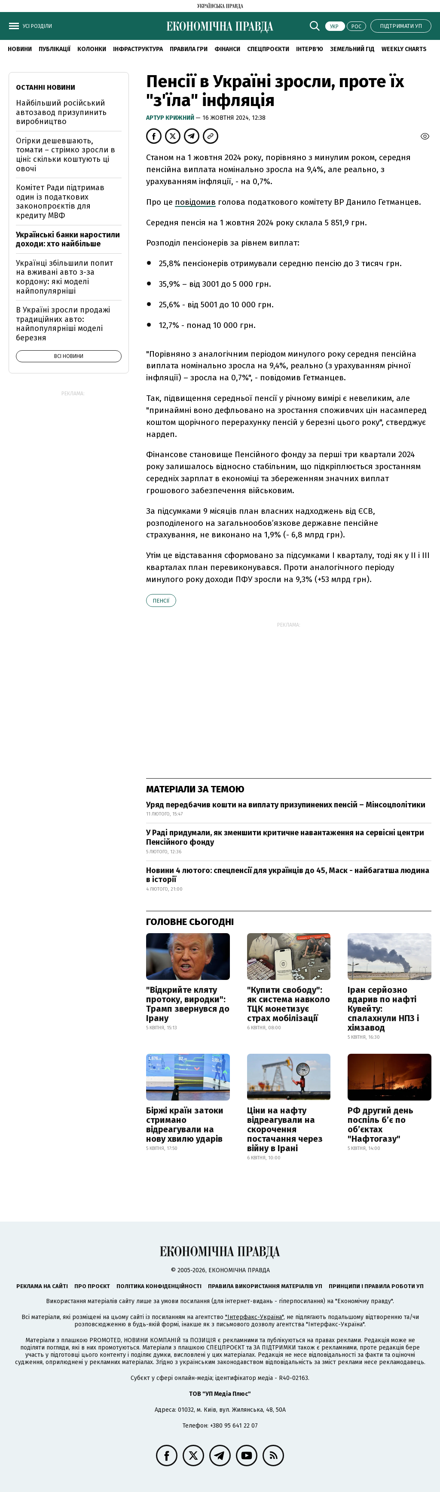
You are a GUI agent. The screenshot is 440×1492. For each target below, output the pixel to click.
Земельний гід (352, 49)
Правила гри (189, 49)
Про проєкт (92, 1286)
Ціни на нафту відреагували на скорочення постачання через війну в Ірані (285, 1129)
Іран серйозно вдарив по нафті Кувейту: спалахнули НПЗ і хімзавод (383, 1009)
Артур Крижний (171, 117)
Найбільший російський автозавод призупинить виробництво (61, 112)
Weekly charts (404, 49)
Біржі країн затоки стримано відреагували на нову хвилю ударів (184, 1124)
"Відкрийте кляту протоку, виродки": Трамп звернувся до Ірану (187, 1004)
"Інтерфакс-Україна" (254, 1317)
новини (20, 49)
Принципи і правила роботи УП (376, 1286)
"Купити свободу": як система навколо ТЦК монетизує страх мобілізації (288, 1004)
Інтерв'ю (309, 49)
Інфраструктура (138, 49)
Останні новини (45, 87)
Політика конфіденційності (159, 1286)
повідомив (195, 202)
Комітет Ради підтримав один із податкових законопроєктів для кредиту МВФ (60, 201)
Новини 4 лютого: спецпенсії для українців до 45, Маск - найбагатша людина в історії (287, 875)
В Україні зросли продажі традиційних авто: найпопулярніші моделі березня (63, 324)
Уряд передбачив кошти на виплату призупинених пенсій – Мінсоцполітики (285, 805)
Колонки (91, 49)
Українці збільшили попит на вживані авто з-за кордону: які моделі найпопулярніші (64, 277)
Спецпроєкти (268, 49)
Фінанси (227, 49)
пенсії (161, 600)
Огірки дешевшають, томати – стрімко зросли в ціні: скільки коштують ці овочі (65, 154)
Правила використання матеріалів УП (265, 1286)
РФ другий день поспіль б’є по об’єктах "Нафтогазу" (380, 1124)
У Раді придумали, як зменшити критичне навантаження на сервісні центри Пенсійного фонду (285, 837)
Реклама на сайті (42, 1286)
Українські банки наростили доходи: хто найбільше (68, 239)
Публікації (54, 49)
